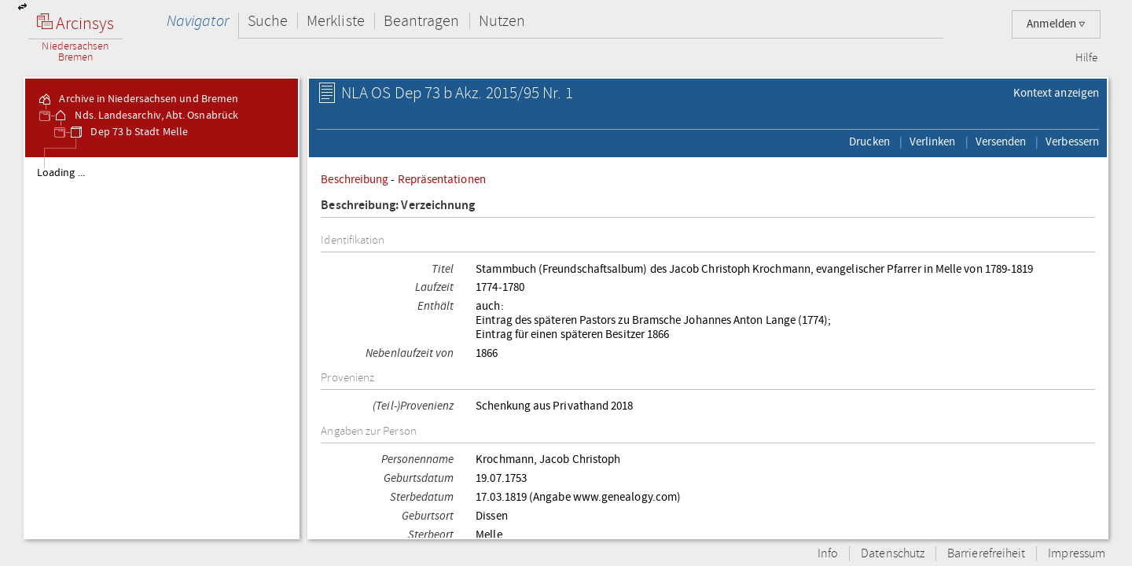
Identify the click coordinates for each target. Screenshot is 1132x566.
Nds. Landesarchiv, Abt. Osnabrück (145, 115)
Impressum (1076, 553)
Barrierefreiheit (986, 553)
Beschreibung (354, 179)
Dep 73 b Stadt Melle (128, 132)
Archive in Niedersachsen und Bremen (137, 99)
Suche (268, 21)
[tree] (161, 347)
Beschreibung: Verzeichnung (398, 205)
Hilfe (1086, 58)
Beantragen (422, 21)
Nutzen (502, 21)
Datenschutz (892, 553)
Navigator (198, 21)
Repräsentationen (442, 179)
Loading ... (61, 173)
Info (828, 553)
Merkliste (336, 21)
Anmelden (1056, 24)
